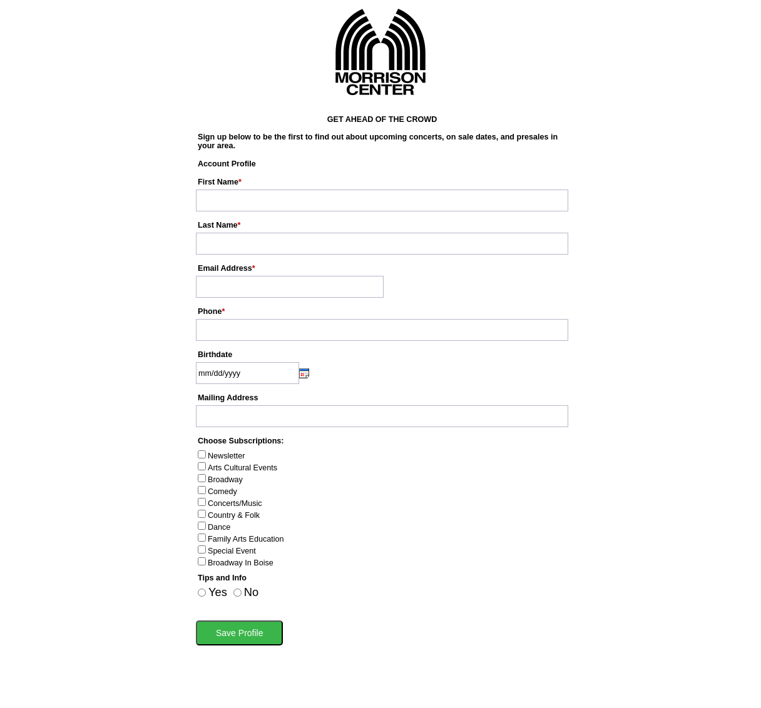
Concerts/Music (235, 503)
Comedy (222, 491)
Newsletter (226, 456)
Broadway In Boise (240, 563)
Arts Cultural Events (242, 467)
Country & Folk (234, 515)
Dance (219, 527)
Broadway (225, 479)
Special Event (232, 551)
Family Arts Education (245, 539)
